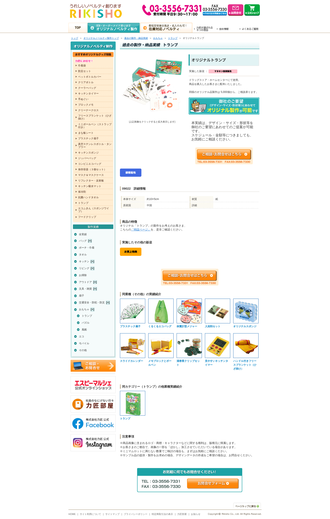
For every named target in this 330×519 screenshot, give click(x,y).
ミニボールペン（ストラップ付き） (95, 126)
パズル (85, 322)
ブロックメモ (86, 104)
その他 (83, 350)
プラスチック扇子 (88, 138)
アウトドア (85, 282)
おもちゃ (158, 38)
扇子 (81, 295)
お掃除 (83, 275)
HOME (72, 514)
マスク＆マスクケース (91, 175)
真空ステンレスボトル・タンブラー (95, 146)
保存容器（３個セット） (92, 169)
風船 (84, 329)
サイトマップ (112, 514)
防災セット (84, 71)
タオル (83, 254)
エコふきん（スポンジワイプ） (93, 210)
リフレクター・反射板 (91, 180)
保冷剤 (82, 191)
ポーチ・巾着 (86, 247)
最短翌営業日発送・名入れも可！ (170, 27)
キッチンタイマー (88, 93)
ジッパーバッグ (87, 158)
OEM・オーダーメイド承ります (118, 27)
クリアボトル (86, 82)
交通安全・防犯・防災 (92, 302)
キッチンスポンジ (88, 152)
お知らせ (195, 514)
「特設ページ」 (141, 229)
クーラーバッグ (87, 87)
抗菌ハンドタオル (88, 197)
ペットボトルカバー (89, 76)
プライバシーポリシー (135, 514)
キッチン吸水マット (89, 186)
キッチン (84, 261)
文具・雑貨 (85, 288)
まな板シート (86, 132)
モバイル (84, 343)
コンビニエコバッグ (89, 163)
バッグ (83, 240)
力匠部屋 (182, 514)
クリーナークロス (88, 110)
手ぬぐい (83, 99)
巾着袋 (82, 65)
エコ (81, 336)
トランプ (172, 38)
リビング (84, 268)
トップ (74, 38)
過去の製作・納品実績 (136, 38)
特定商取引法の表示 (162, 514)
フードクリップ (87, 216)
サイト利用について (90, 514)
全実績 (83, 234)
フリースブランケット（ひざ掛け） (95, 117)
